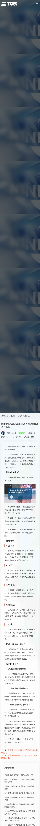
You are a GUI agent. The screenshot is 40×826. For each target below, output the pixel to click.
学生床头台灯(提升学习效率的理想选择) (19, 793)
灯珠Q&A (26, 416)
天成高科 (12, 416)
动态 (19, 416)
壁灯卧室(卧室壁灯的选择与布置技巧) (18, 775)
